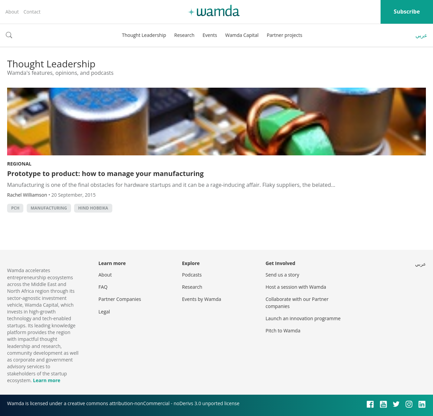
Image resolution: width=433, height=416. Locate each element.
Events (210, 35)
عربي (421, 35)
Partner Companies (119, 299)
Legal (104, 311)
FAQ (103, 287)
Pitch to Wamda (283, 330)
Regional (19, 163)
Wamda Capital (242, 35)
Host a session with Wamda (296, 287)
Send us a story (282, 274)
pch (15, 208)
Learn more (46, 380)
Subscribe (407, 11)
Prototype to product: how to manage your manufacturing (105, 173)
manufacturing (49, 208)
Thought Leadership (144, 35)
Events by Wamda (201, 299)
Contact (31, 11)
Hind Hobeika (93, 208)
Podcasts (192, 274)
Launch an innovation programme (303, 318)
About (12, 11)
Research (184, 35)
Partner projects (284, 35)
